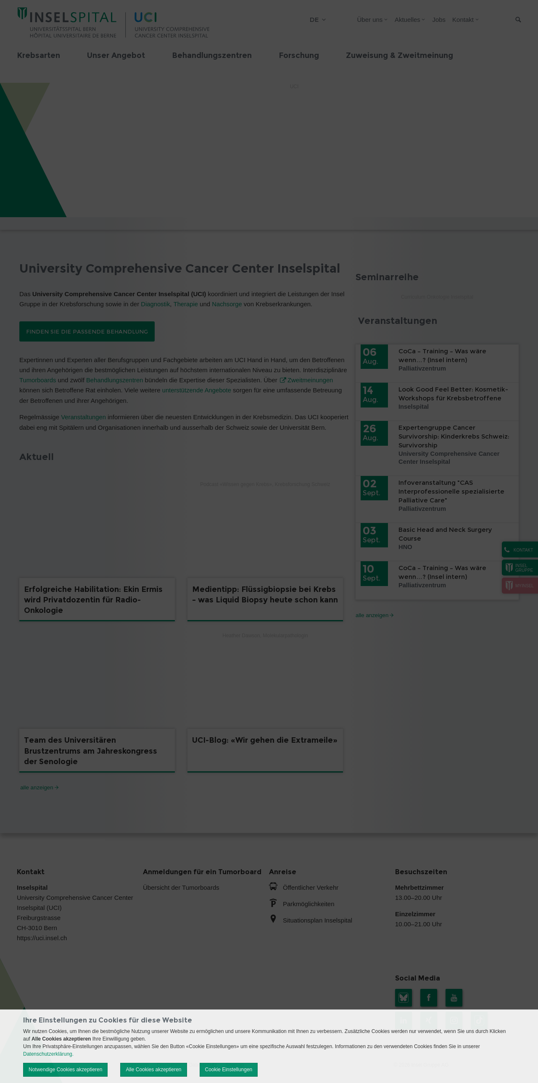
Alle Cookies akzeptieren (153, 1069)
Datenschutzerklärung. (48, 1054)
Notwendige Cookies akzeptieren (65, 1069)
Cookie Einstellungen (229, 1069)
